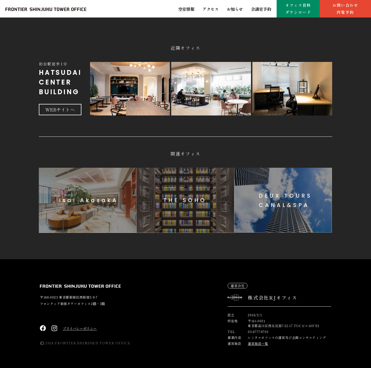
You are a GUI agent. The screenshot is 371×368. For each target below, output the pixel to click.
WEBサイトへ (60, 109)
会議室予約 (261, 9)
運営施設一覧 (258, 343)
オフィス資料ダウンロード (298, 8)
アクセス (210, 9)
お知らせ (235, 9)
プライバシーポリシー (80, 328)
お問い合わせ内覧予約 (345, 8)
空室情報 (186, 9)
